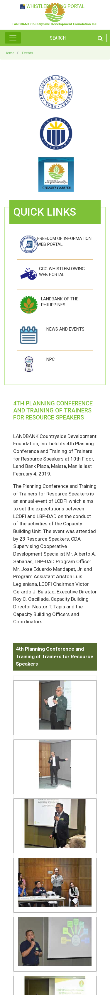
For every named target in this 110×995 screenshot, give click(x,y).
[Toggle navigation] (13, 38)
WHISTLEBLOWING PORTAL (55, 6)
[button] (55, 707)
